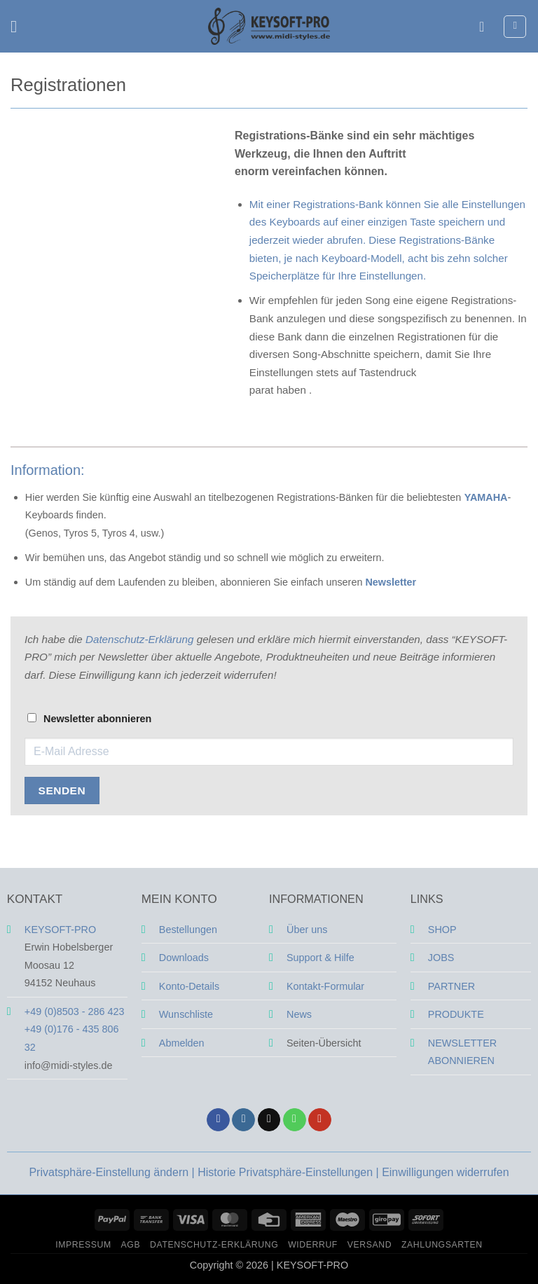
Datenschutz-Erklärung (139, 639)
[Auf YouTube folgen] (319, 1120)
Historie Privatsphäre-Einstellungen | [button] (290, 1172)
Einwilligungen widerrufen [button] (445, 1172)
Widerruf (313, 1245)
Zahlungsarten (442, 1245)
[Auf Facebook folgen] (218, 1120)
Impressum (83, 1245)
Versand (369, 1245)
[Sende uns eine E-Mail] (269, 1120)
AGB (131, 1245)
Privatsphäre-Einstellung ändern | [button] (113, 1172)
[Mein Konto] (486, 26)
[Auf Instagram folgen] (243, 1120)
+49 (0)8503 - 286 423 (75, 1011)
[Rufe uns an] (294, 1120)
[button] (19, 26)
